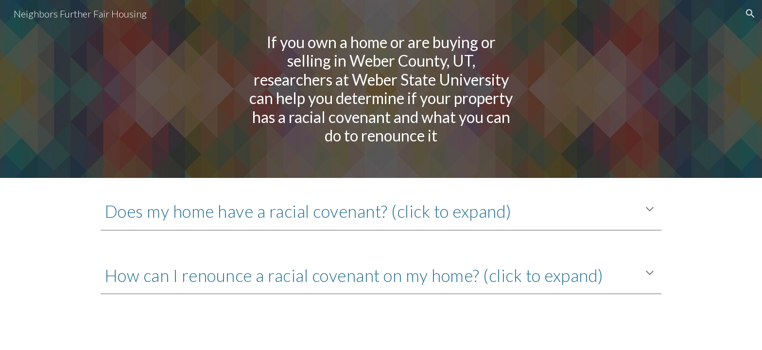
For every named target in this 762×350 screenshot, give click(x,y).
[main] (381, 89)
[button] (750, 13)
